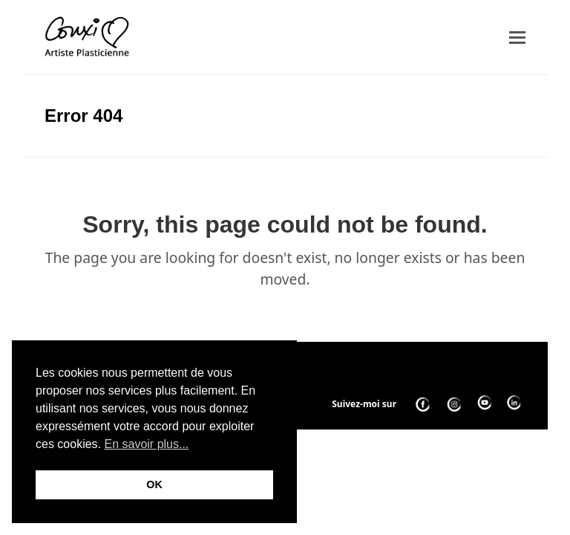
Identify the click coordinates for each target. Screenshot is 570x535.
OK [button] (154, 484)
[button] (517, 37)
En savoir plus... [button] (146, 444)
